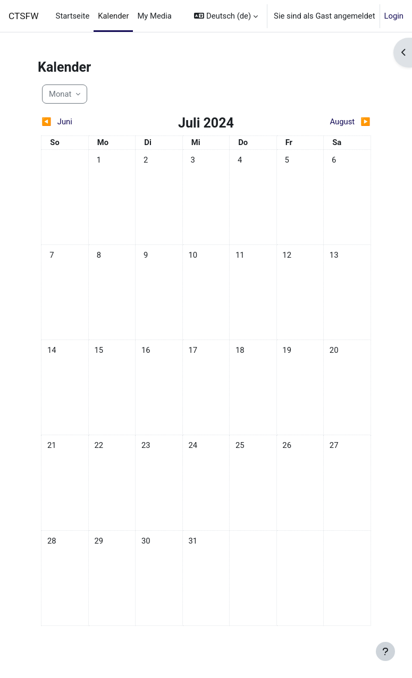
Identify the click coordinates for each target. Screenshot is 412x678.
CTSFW (24, 16)
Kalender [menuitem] (113, 16)
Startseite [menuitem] (73, 16)
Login (394, 16)
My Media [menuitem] (154, 16)
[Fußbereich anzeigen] (385, 651)
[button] (226, 16)
